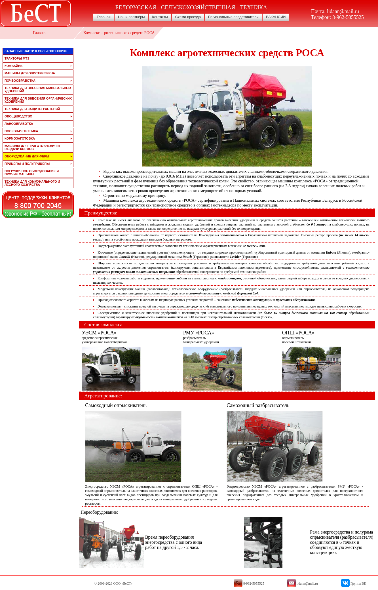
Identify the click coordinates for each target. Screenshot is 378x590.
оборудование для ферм (27, 156)
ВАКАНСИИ (276, 17)
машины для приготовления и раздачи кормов (32, 147)
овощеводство (18, 116)
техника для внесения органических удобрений (38, 100)
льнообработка (19, 123)
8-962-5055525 (348, 17)
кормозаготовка (20, 138)
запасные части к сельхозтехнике (36, 51)
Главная (104, 17)
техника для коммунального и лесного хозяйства (32, 183)
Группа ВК (358, 583)
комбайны (14, 66)
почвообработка (20, 80)
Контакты (160, 17)
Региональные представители (233, 17)
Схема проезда (188, 17)
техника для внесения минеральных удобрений (38, 89)
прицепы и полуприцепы (27, 163)
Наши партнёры (131, 17)
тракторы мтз (17, 58)
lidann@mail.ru (343, 11)
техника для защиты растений (32, 109)
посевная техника (21, 131)
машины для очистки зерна (30, 73)
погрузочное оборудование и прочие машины (32, 172)
